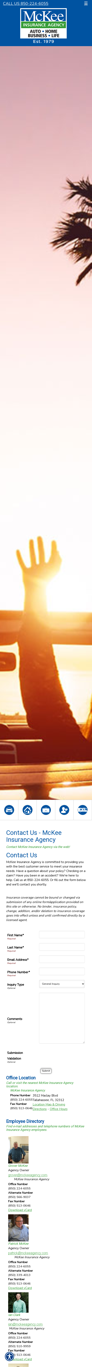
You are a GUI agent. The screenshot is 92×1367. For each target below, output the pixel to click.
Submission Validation (15, 1056)
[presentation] (54, 1056)
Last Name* (15, 947)
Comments (14, 1019)
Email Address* (18, 960)
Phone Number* (18, 972)
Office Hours (59, 1109)
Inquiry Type (15, 984)
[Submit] (46, 1070)
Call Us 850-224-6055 (25, 3)
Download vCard (20, 1210)
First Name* (15, 935)
